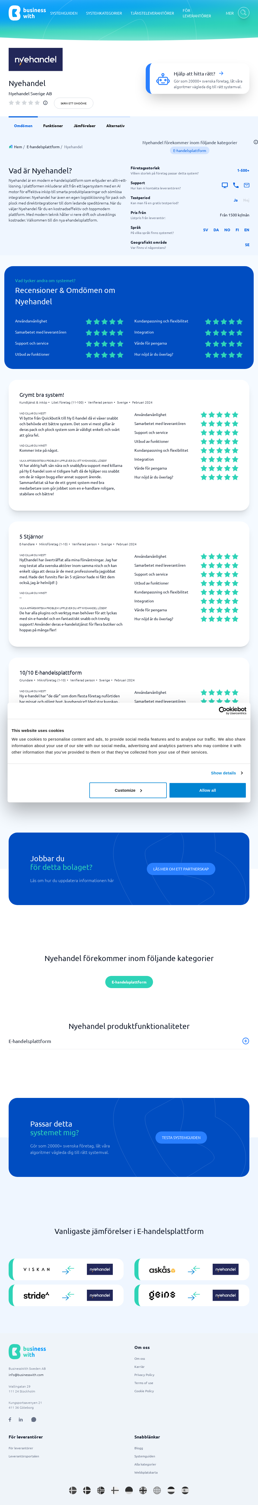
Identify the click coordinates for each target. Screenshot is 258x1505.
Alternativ (115, 125)
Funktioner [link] (53, 125)
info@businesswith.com (26, 1374)
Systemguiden (144, 1456)
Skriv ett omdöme (74, 103)
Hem (18, 146)
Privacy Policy (144, 1374)
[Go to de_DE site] (129, 1490)
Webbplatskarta (146, 1472)
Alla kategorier (145, 1464)
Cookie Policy (144, 1391)
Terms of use (143, 1383)
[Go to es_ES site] (185, 1490)
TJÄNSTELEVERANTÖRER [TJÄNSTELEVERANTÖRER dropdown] (152, 13)
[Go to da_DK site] (87, 1490)
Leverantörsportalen (24, 1456)
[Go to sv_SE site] (73, 1490)
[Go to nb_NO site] (101, 1490)
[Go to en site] (157, 1490)
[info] (45, 103)
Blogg (138, 1448)
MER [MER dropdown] (230, 13)
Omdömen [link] (23, 125)
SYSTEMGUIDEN (63, 13)
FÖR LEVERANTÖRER (197, 13)
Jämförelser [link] (85, 125)
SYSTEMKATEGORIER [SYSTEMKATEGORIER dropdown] (104, 13)
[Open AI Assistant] (33, 1419)
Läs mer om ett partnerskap (181, 868)
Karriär (139, 1366)
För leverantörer (21, 1448)
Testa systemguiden (181, 1137)
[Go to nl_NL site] (171, 1490)
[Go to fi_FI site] (115, 1490)
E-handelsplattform (43, 146)
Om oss (139, 1358)
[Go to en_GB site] (143, 1490)
